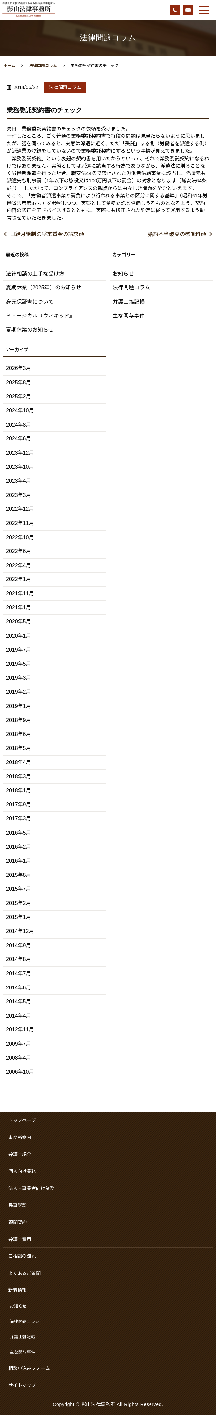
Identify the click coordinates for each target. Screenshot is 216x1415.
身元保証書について (30, 302)
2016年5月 (18, 833)
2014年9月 (18, 945)
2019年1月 (18, 706)
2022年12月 (20, 509)
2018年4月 (18, 762)
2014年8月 (18, 959)
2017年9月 (18, 804)
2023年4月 (18, 481)
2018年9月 (18, 720)
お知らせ (123, 274)
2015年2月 (18, 903)
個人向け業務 (22, 1171)
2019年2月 (18, 692)
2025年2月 (18, 396)
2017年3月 (18, 818)
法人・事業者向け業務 (31, 1188)
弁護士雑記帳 (129, 302)
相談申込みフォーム (29, 1368)
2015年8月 (18, 875)
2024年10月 (20, 410)
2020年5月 (18, 621)
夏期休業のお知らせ (30, 330)
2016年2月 (18, 847)
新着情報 (17, 1290)
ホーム (9, 65)
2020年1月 (18, 636)
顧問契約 (17, 1222)
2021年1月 (18, 607)
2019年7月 (18, 649)
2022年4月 (18, 565)
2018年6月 (18, 734)
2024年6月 (18, 438)
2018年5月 (18, 748)
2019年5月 (18, 664)
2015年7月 (18, 889)
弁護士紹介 (19, 1154)
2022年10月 (20, 537)
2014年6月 (18, 987)
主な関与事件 (129, 315)
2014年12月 (20, 931)
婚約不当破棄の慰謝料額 (177, 234)
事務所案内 (19, 1137)
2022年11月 (20, 523)
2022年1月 (18, 579)
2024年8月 (18, 425)
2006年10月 (20, 1072)
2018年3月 (18, 776)
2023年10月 (20, 467)
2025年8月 (18, 382)
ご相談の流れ (22, 1256)
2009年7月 (18, 1044)
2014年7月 (18, 973)
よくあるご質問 (24, 1273)
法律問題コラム (43, 65)
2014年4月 (18, 1016)
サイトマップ (22, 1385)
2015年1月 (18, 917)
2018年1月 (18, 790)
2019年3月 (18, 678)
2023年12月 (20, 453)
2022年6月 (18, 551)
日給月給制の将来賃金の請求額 (47, 234)
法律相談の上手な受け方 (35, 274)
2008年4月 (18, 1058)
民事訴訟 (17, 1205)
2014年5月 (18, 1001)
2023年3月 (18, 495)
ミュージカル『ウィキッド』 (40, 315)
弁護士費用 (19, 1239)
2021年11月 (20, 593)
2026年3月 (18, 368)
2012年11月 (20, 1029)
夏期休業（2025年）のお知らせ (43, 287)
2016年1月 (18, 861)
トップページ (22, 1120)
